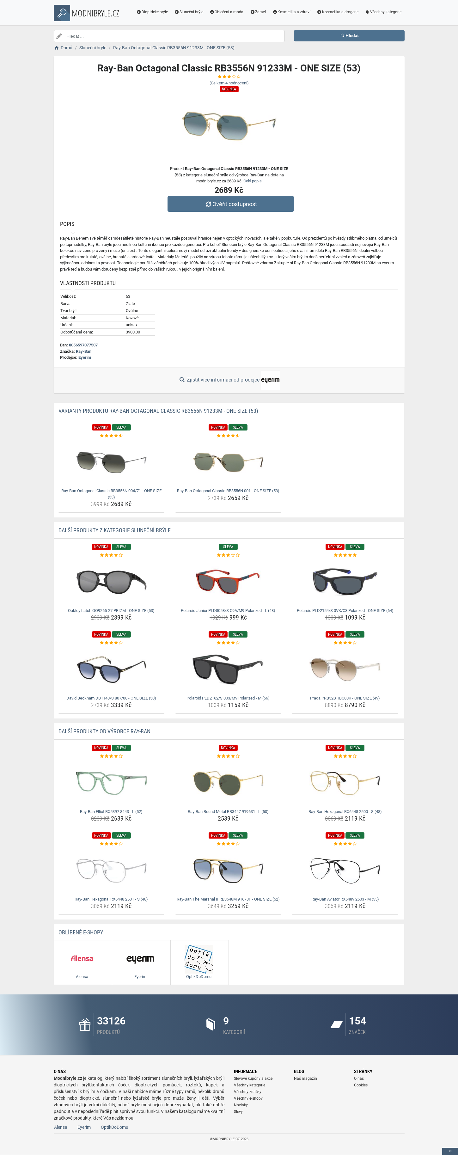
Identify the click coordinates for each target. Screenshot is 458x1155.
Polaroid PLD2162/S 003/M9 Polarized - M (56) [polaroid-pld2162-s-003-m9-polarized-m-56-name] (228, 698)
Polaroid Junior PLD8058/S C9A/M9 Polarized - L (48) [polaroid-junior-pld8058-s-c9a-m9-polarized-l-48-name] (228, 610)
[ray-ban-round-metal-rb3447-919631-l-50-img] (228, 783)
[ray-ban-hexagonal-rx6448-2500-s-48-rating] (345, 756)
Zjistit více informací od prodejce (228, 380)
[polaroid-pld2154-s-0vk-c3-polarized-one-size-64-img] (345, 582)
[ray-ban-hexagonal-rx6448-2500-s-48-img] (345, 783)
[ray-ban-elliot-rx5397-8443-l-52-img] (111, 783)
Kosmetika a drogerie (337, 12)
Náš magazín (305, 1078)
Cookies (361, 1085)
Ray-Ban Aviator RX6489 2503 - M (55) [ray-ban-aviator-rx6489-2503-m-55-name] (345, 899)
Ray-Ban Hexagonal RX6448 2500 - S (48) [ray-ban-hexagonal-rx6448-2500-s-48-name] (345, 811)
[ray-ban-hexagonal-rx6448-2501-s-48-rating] (111, 844)
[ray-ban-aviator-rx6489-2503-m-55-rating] (345, 844)
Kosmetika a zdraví (291, 12)
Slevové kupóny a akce (253, 1078)
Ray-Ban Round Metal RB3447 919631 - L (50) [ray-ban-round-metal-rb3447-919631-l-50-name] (228, 811)
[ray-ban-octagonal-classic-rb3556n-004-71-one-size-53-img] (111, 462)
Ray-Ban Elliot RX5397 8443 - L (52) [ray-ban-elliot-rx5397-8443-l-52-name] (111, 811)
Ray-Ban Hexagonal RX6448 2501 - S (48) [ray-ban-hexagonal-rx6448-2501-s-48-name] (111, 899)
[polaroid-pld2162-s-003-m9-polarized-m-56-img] (228, 670)
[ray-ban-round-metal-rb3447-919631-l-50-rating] (228, 756)
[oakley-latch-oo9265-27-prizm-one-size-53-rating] (111, 555)
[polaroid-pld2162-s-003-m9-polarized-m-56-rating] (228, 643)
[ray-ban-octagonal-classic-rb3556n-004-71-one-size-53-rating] (111, 436)
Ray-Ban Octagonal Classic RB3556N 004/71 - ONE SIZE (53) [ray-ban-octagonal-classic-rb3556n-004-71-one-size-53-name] (111, 493)
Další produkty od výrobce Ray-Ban (104, 731)
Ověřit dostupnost (230, 204)
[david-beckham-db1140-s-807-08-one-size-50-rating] (111, 643)
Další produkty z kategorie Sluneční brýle (114, 530)
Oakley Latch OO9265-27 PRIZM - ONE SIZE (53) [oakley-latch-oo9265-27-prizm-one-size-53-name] (111, 610)
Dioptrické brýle (152, 12)
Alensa (60, 1127)
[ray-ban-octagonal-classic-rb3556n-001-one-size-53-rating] (228, 436)
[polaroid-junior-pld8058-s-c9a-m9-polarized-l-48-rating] (228, 555)
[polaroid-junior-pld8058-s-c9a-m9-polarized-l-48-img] (228, 582)
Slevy (238, 1111)
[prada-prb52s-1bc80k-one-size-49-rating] (345, 643)
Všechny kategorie (383, 12)
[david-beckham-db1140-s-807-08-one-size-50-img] (111, 670)
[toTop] (450, 1151)
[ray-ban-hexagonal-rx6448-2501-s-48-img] (111, 871)
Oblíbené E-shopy (80, 932)
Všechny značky (247, 1092)
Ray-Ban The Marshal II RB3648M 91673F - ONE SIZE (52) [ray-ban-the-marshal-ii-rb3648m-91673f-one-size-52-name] (228, 899)
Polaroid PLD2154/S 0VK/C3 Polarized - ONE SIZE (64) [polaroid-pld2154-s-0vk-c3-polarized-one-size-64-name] (345, 610)
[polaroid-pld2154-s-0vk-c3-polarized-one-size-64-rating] (345, 555)
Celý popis (252, 181)
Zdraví (258, 12)
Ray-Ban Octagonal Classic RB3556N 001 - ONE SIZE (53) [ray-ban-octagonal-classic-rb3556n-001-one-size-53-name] (228, 490)
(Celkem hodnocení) (229, 83)
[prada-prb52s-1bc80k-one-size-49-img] (345, 670)
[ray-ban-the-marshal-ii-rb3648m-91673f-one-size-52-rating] (228, 844)
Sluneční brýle (188, 12)
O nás (359, 1078)
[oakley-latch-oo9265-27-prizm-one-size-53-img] (111, 582)
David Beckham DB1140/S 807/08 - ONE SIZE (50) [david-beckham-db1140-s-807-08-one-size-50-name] (111, 698)
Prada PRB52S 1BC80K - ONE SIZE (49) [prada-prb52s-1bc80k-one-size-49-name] (345, 698)
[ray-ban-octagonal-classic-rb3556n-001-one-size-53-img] (228, 462)
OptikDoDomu (114, 1127)
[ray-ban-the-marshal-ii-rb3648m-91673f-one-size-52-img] (228, 871)
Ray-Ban (83, 351)
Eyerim (84, 357)
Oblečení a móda (227, 12)
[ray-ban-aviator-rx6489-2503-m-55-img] (345, 871)
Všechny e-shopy (248, 1098)
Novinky (241, 1105)
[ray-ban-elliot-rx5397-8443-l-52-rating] (111, 756)
